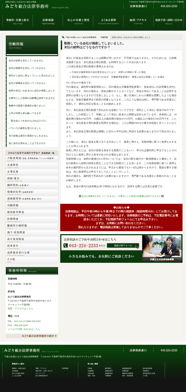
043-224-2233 (20, 321)
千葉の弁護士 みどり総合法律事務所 (81, 37)
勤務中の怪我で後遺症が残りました (27, 105)
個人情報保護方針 (42, 376)
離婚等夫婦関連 (127, 373)
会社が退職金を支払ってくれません (99, 196)
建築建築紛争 (127, 368)
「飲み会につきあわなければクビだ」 (28, 120)
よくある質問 (16, 376)
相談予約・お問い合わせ (44, 371)
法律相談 (15, 371)
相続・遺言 (91, 376)
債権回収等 (109, 371)
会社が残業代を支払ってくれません (27, 68)
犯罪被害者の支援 (149, 373)
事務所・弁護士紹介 (19, 368)
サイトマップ (40, 373)
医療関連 (125, 371)
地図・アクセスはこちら (20, 308)
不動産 (90, 368)
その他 (145, 376)
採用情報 (65, 368)
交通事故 (91, 371)
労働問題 (104, 37)
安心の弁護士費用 (18, 373)
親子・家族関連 (127, 376)
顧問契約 (108, 368)
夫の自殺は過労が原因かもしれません (28, 135)
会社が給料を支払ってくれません (26, 60)
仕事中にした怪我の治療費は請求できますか (139, 196)
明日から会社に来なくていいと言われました (32, 75)
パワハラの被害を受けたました (25, 128)
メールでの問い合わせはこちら (24, 329)
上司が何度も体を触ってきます (25, 113)
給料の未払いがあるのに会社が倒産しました (32, 90)
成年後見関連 (147, 368)
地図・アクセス (41, 368)
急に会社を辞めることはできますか (27, 143)
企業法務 (91, 373)
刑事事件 (146, 371)
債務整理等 (109, 373)
